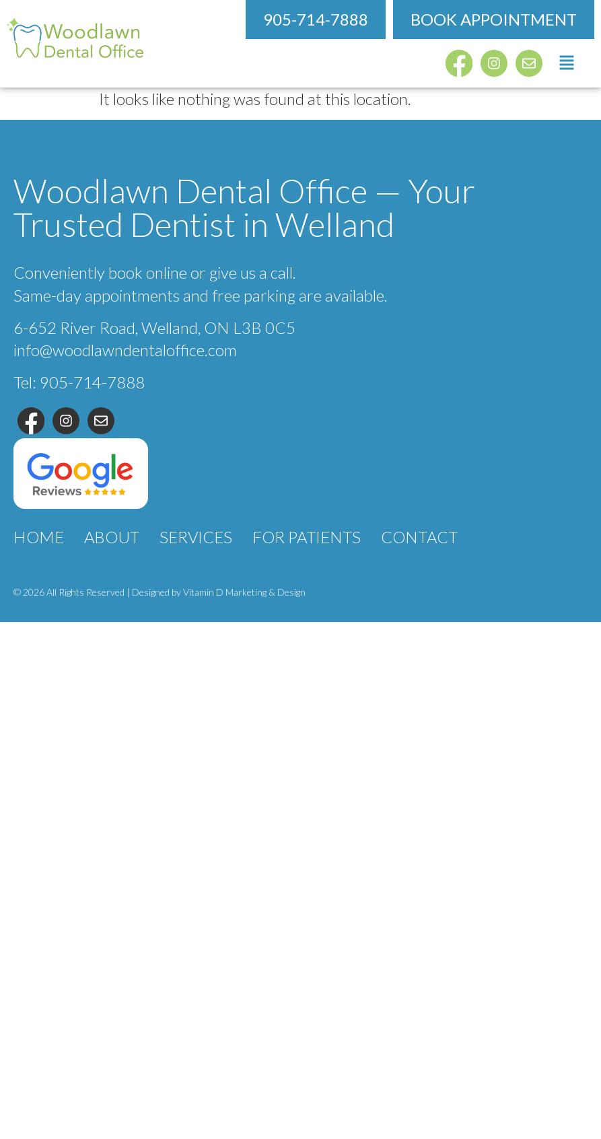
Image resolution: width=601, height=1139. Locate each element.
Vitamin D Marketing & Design (244, 592)
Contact (419, 537)
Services (196, 537)
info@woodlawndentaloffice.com (125, 349)
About (111, 537)
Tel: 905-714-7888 (79, 382)
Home (38, 537)
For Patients (306, 537)
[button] (567, 63)
